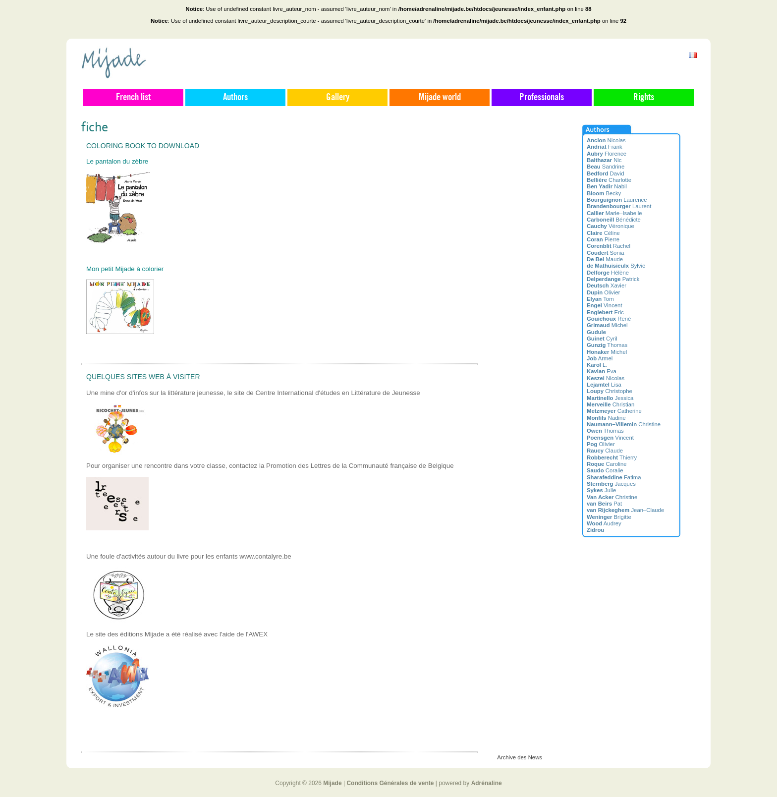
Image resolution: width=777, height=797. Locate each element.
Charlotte (609, 180)
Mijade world (440, 98)
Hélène (608, 273)
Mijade (332, 783)
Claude (605, 451)
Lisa (604, 385)
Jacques (611, 484)
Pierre (603, 239)
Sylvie (616, 266)
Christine (624, 424)
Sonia (605, 253)
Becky (604, 193)
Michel (607, 325)
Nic (604, 160)
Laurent (619, 206)
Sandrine (605, 167)
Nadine (606, 418)
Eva (601, 371)
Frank (604, 147)
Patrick (613, 279)
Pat (604, 504)
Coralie (605, 470)
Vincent (604, 305)
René (609, 319)
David (605, 173)
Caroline (607, 464)
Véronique (610, 226)
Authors (235, 98)
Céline (603, 233)
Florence (606, 154)
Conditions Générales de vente (390, 783)
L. (597, 365)
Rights (643, 98)
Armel (599, 358)
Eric (605, 312)
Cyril (602, 339)
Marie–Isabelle (614, 213)
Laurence (617, 200)
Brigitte (609, 517)
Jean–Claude (625, 510)
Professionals (541, 98)
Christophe (609, 391)
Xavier (606, 285)
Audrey (604, 523)
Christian (610, 404)
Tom (600, 299)
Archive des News (519, 757)
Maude (605, 259)
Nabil (607, 186)
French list (133, 98)
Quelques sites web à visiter (143, 377)
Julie (601, 490)
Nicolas (606, 140)
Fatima (614, 477)
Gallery (337, 98)
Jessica (610, 398)
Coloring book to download (142, 146)
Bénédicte (614, 220)
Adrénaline (486, 783)
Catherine (614, 411)
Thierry (612, 457)
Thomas (607, 345)
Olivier (603, 292)
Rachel (608, 246)
